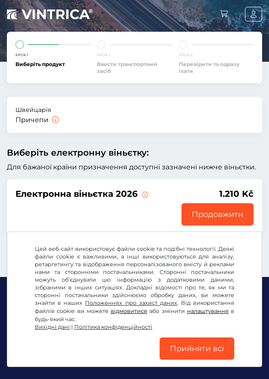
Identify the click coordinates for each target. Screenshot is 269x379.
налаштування (208, 311)
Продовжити (217, 214)
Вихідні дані (52, 327)
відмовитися (129, 311)
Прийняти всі (197, 348)
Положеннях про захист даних (131, 303)
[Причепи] (54, 120)
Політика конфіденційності (113, 327)
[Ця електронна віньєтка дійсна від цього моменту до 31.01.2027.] (144, 194)
